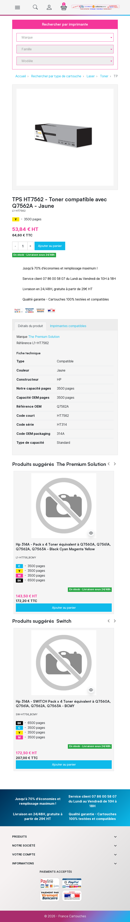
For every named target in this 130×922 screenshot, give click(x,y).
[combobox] (65, 37)
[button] (35, 7)
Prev (109, 464)
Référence (23, 343)
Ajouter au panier (50, 246)
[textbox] (63, 37)
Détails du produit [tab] (30, 326)
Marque (21, 337)
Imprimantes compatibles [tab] (68, 326)
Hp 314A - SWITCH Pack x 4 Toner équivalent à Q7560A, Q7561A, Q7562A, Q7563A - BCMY (63, 703)
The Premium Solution (44, 337)
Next (115, 464)
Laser (91, 76)
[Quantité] (23, 246)
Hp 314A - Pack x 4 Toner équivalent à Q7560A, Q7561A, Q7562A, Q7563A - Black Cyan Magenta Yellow (63, 546)
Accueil (20, 76)
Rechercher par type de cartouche (56, 76)
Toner (104, 76)
